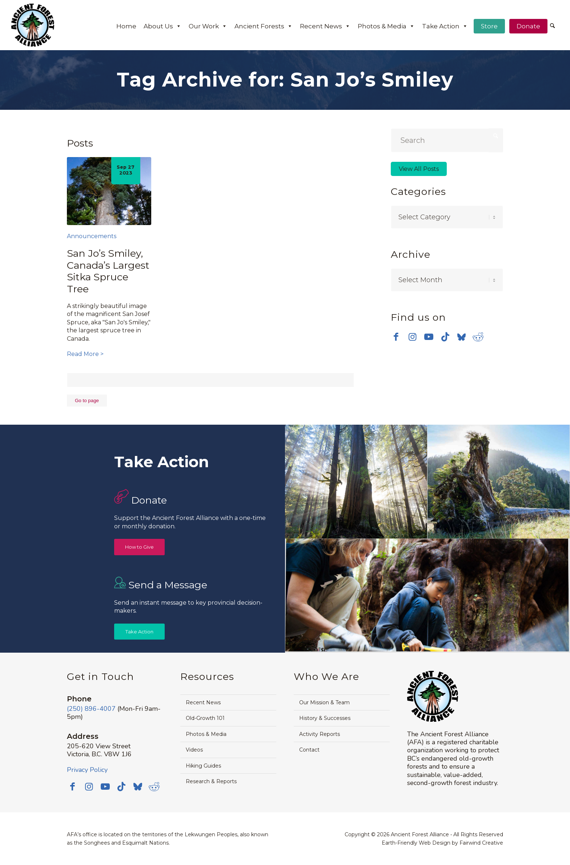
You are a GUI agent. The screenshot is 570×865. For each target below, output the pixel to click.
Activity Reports (319, 734)
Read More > (85, 354)
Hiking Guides (203, 765)
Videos (194, 749)
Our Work (208, 26)
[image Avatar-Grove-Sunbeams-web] (356, 482)
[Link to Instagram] (412, 335)
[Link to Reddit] (478, 335)
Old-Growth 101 (205, 718)
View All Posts (419, 168)
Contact (309, 749)
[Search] (552, 26)
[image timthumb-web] (499, 482)
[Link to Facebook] (396, 335)
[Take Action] (139, 632)
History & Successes (324, 718)
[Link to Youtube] (429, 335)
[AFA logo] (32, 25)
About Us (162, 26)
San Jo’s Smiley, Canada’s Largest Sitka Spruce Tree (108, 271)
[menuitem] (552, 27)
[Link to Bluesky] (461, 336)
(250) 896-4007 (91, 708)
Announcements (91, 236)
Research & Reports (211, 781)
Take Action (445, 26)
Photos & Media (386, 26)
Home (126, 26)
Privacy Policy (87, 769)
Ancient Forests (263, 26)
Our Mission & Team (324, 702)
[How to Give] (139, 547)
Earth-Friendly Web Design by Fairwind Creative (442, 843)
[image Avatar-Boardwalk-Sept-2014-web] (427, 596)
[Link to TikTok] (445, 335)
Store (489, 26)
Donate (528, 26)
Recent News (325, 26)
